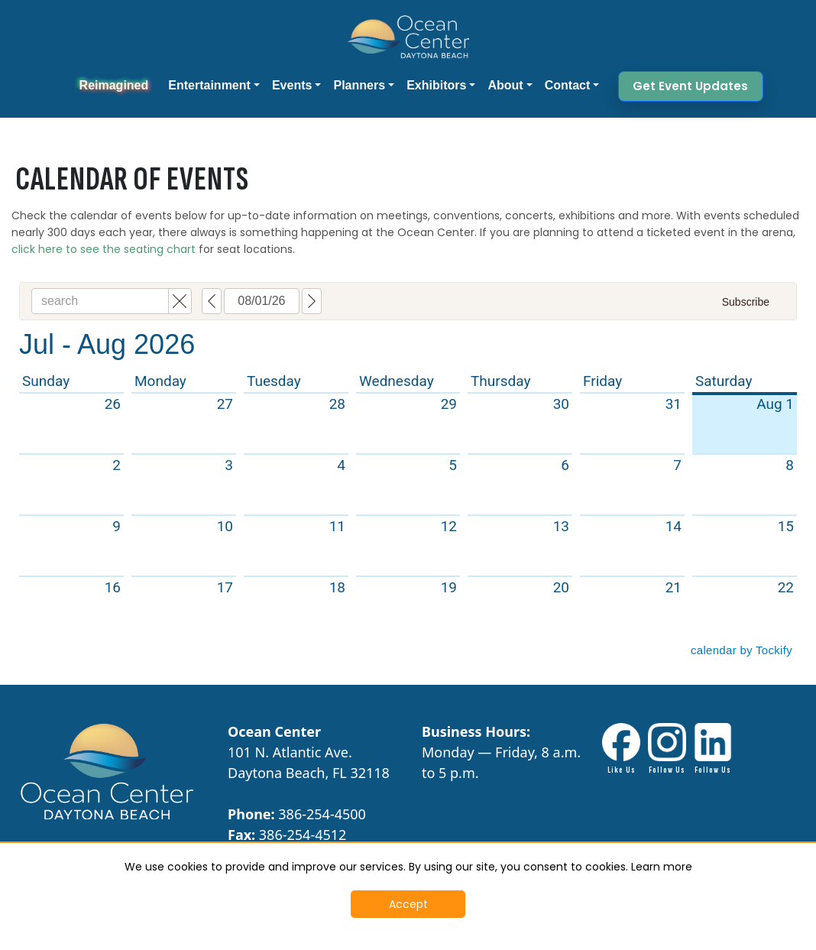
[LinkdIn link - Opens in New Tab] (713, 749)
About (505, 85)
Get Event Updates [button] (690, 86)
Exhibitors (436, 85)
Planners (359, 85)
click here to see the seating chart (103, 249)
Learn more (661, 866)
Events (292, 85)
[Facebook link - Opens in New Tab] (621, 749)
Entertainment (209, 85)
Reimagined (114, 85)
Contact (568, 85)
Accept (408, 904)
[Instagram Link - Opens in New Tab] (667, 749)
